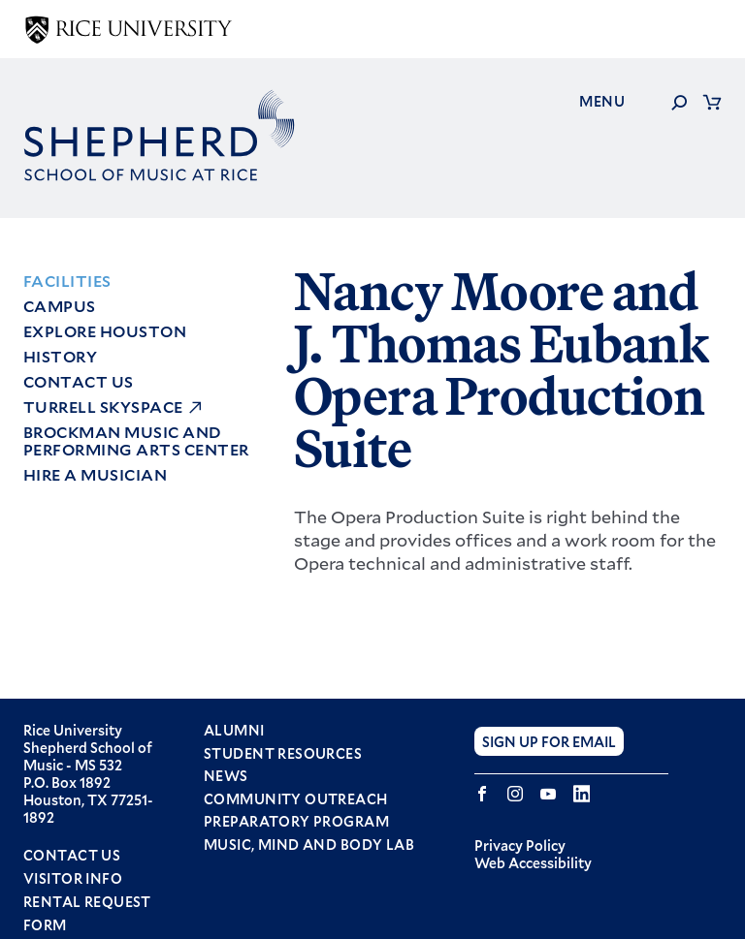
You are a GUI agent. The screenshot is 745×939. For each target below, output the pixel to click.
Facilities (67, 280)
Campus (59, 306)
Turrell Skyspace (103, 406)
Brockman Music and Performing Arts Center (136, 440)
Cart (712, 101)
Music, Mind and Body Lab (309, 845)
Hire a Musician (95, 474)
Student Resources (283, 754)
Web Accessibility (533, 863)
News (226, 776)
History (60, 356)
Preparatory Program (296, 821)
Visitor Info (72, 878)
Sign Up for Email (549, 741)
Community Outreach (296, 799)
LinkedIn (581, 793)
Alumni (234, 730)
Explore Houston (104, 331)
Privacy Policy (520, 845)
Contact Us (78, 381)
